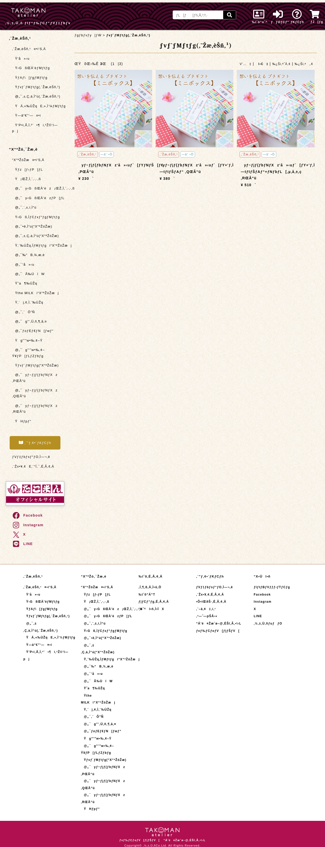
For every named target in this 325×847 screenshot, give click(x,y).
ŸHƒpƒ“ (21, 421)
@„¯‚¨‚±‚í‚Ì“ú (24, 207)
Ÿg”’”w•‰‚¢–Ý (27, 340)
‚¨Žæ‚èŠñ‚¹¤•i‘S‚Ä (29, 49)
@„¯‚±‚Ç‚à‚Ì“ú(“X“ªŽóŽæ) (35, 236)
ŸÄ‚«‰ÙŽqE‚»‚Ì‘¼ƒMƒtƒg (38, 106)
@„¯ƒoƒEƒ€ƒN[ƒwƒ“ (33, 331)
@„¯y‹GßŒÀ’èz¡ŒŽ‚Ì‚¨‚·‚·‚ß (38, 188)
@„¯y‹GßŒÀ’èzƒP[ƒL (38, 198)
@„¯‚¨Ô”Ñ (23, 312)
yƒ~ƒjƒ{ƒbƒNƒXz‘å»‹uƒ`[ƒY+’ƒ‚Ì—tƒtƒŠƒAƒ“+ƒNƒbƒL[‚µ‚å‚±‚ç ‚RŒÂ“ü (278, 171)
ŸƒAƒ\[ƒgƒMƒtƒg (29, 77)
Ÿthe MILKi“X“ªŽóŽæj (35, 293)
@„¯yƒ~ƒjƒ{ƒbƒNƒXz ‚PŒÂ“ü (35, 377)
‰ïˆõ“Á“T (147, 594)
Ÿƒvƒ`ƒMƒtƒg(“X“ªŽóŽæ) (35, 365)
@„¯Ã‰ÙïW (28, 274)
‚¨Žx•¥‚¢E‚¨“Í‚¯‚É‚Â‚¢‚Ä (33, 466)
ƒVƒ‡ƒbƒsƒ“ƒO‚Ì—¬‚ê (31, 457)
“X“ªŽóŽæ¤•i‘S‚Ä (28, 160)
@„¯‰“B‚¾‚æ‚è (28, 255)
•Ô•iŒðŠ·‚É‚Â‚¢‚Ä (211, 601)
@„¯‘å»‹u (23, 264)
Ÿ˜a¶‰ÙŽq (24, 283)
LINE (22, 544)
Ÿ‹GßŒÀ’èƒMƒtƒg (31, 68)
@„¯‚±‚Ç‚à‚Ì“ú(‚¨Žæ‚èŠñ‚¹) (36, 96)
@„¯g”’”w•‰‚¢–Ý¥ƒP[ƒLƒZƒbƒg (28, 353)
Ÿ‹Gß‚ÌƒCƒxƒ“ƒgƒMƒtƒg (36, 217)
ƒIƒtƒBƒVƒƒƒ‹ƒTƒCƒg (272, 587)
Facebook (27, 515)
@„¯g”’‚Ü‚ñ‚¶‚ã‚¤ (29, 321)
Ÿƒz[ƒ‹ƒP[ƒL (27, 169)
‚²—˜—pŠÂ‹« (206, 616)
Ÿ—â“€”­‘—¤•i (26, 115)
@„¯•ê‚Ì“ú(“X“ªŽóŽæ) (32, 226)
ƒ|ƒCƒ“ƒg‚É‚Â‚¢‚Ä (154, 601)
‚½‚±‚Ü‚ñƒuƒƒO (268, 623)
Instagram (28, 525)
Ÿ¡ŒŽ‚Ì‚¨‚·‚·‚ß (26, 179)
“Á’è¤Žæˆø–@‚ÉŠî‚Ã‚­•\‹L (218, 623)
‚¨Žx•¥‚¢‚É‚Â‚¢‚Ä (210, 594)
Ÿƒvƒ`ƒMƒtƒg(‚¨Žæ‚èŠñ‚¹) (36, 87)
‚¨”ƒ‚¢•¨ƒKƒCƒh (35, 443)
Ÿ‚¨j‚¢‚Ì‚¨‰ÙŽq (27, 302)
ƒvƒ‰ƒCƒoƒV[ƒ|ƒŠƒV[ (217, 631)
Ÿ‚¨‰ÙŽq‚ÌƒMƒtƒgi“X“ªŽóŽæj (38, 245)
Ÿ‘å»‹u (21, 58)
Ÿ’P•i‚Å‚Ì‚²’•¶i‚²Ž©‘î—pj (35, 128)
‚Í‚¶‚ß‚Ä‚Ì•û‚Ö (150, 587)
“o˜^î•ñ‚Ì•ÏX (151, 609)
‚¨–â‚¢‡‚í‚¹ (206, 609)
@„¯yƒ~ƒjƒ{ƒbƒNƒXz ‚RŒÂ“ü (35, 408)
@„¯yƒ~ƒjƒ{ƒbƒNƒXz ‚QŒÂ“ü (35, 393)
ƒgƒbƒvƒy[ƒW (88, 35)
